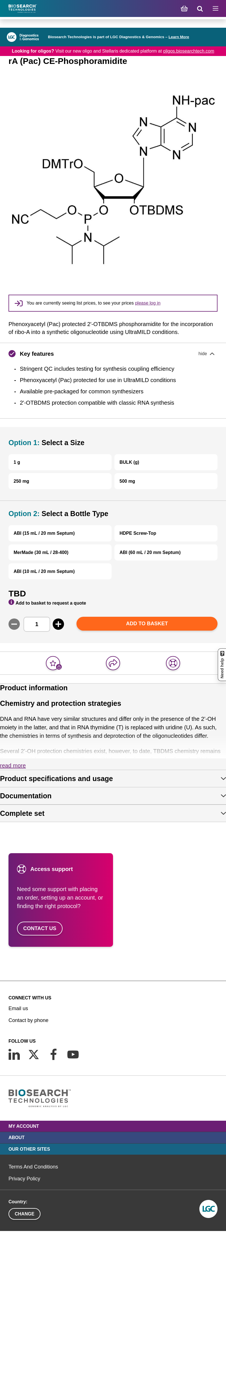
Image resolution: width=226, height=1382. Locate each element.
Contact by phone (28, 1020)
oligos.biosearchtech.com (188, 51)
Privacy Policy (24, 1179)
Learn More (179, 37)
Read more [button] (13, 765)
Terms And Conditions (33, 1167)
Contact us (39, 928)
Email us (18, 1008)
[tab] (113, 778)
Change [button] (24, 1213)
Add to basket (147, 623)
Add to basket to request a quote (47, 602)
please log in (148, 303)
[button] (113, 354)
